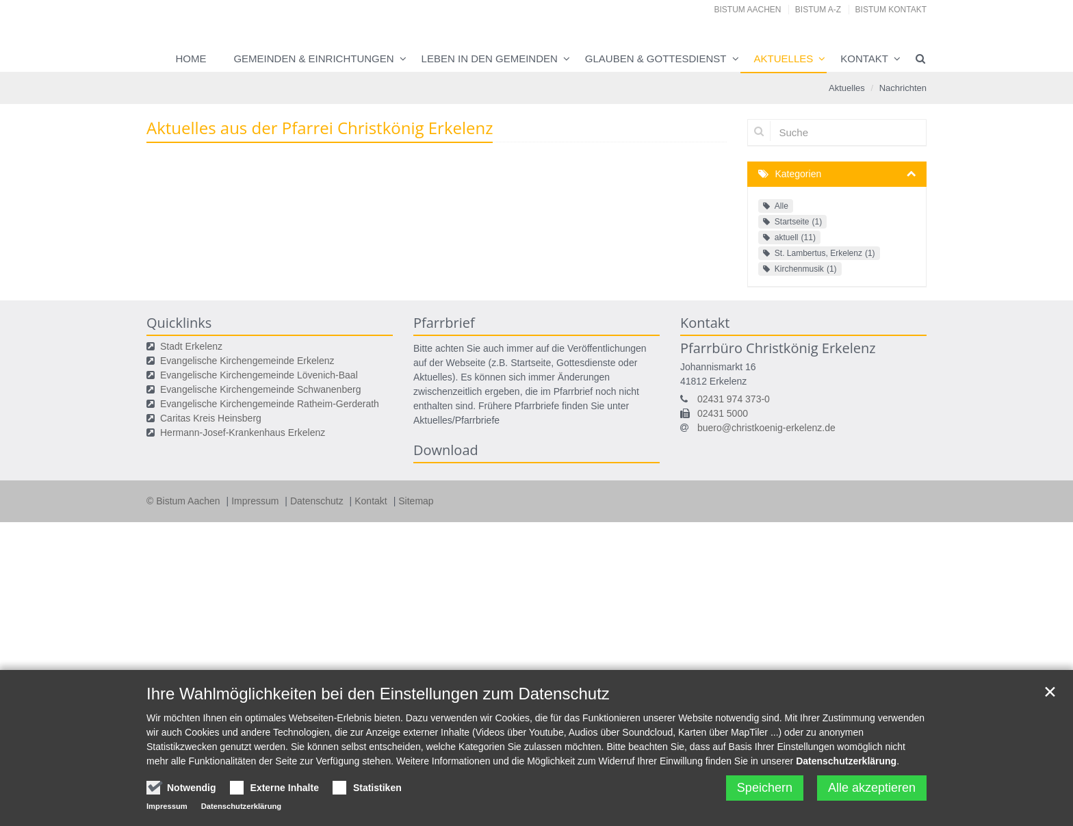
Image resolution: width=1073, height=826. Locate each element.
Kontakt (864, 58)
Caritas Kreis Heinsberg (210, 418)
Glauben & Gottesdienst (656, 58)
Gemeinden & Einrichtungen (313, 58)
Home (190, 58)
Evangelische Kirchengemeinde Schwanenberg (260, 389)
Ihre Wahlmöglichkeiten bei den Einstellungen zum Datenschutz (378, 728)
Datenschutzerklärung (846, 795)
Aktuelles (784, 58)
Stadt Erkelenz (191, 346)
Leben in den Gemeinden (490, 58)
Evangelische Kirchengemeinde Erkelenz (247, 360)
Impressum (256, 500)
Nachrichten (903, 88)
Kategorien (798, 173)
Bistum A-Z (818, 9)
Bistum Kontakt (891, 9)
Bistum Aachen (747, 9)
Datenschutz (318, 500)
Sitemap (415, 500)
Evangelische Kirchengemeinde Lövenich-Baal (259, 375)
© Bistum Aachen (184, 500)
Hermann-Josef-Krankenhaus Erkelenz (242, 432)
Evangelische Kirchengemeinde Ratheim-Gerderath (269, 403)
